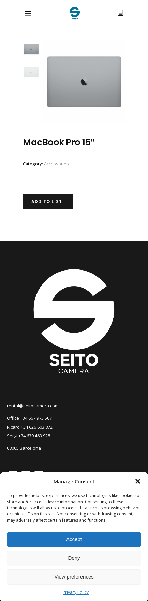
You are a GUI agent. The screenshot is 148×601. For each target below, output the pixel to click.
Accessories (56, 163)
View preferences (74, 586)
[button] (137, 490)
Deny (74, 567)
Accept (74, 549)
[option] (84, 82)
